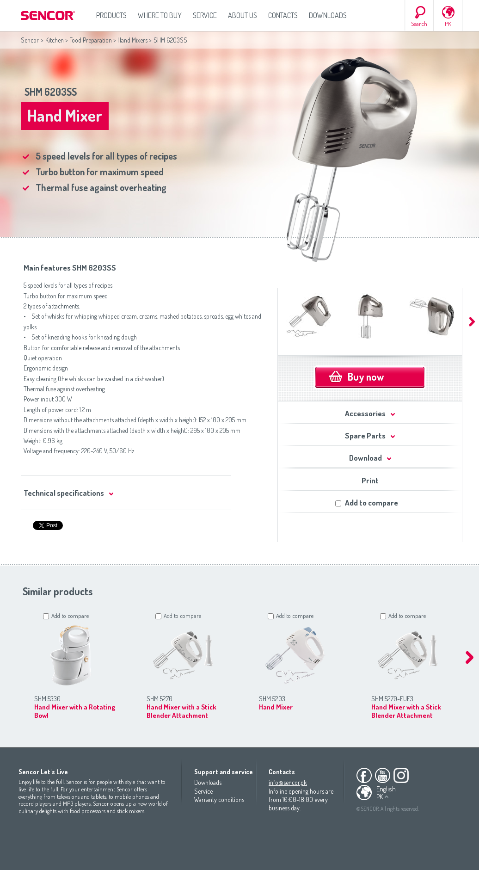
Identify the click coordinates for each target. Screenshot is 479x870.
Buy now (366, 376)
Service (205, 15)
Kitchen (54, 40)
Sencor (30, 40)
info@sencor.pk (288, 782)
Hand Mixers (132, 40)
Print (370, 480)
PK (448, 23)
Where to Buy (160, 15)
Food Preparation (90, 40)
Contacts (283, 15)
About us (242, 15)
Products (111, 15)
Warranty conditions (219, 799)
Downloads (328, 15)
